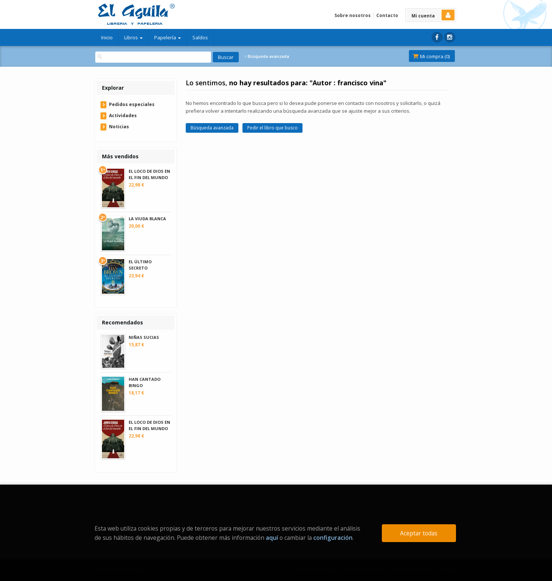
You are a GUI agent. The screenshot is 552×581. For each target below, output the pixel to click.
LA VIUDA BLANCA (147, 218)
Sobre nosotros (352, 15)
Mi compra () (431, 56)
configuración (333, 538)
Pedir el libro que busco (272, 128)
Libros (133, 37)
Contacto (387, 15)
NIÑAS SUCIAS (144, 337)
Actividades (123, 115)
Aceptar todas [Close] (418, 533)
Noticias (119, 126)
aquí (272, 538)
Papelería (167, 37)
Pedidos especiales (132, 104)
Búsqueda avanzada (267, 56)
